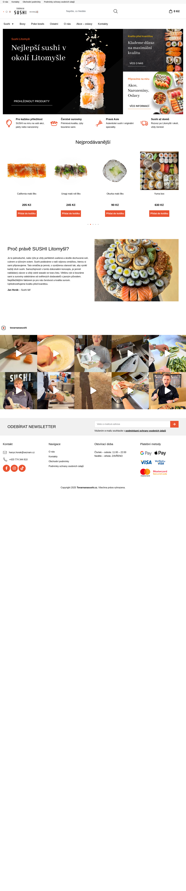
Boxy (22, 23)
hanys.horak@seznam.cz (22, 487)
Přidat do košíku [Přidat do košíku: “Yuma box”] (159, 213)
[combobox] (87, 11)
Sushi (9, 24)
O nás (5, 2)
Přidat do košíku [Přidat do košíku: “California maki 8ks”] (26, 213)
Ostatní (54, 23)
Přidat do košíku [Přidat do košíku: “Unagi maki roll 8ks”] (71, 213)
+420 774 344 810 (18, 494)
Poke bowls (37, 23)
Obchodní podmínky (32, 2)
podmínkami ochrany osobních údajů (145, 466)
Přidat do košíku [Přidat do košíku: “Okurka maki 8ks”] (115, 213)
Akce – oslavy (84, 23)
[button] (90, 224)
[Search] (116, 11)
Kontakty (15, 2)
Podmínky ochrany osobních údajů (59, 2)
